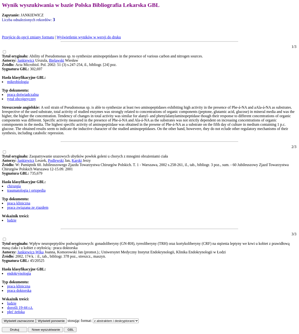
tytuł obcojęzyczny (21, 99)
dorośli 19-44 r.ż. (20, 308)
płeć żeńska (16, 312)
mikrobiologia (18, 82)
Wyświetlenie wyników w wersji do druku (89, 37)
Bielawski (56, 60)
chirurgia (14, 186)
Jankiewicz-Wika (30, 252)
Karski (77, 160)
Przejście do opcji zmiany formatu (28, 37)
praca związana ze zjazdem (27, 207)
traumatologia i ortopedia (26, 190)
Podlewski (56, 160)
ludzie (11, 220)
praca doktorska (19, 290)
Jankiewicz (25, 60)
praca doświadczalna (23, 95)
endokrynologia (19, 273)
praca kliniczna (18, 203)
